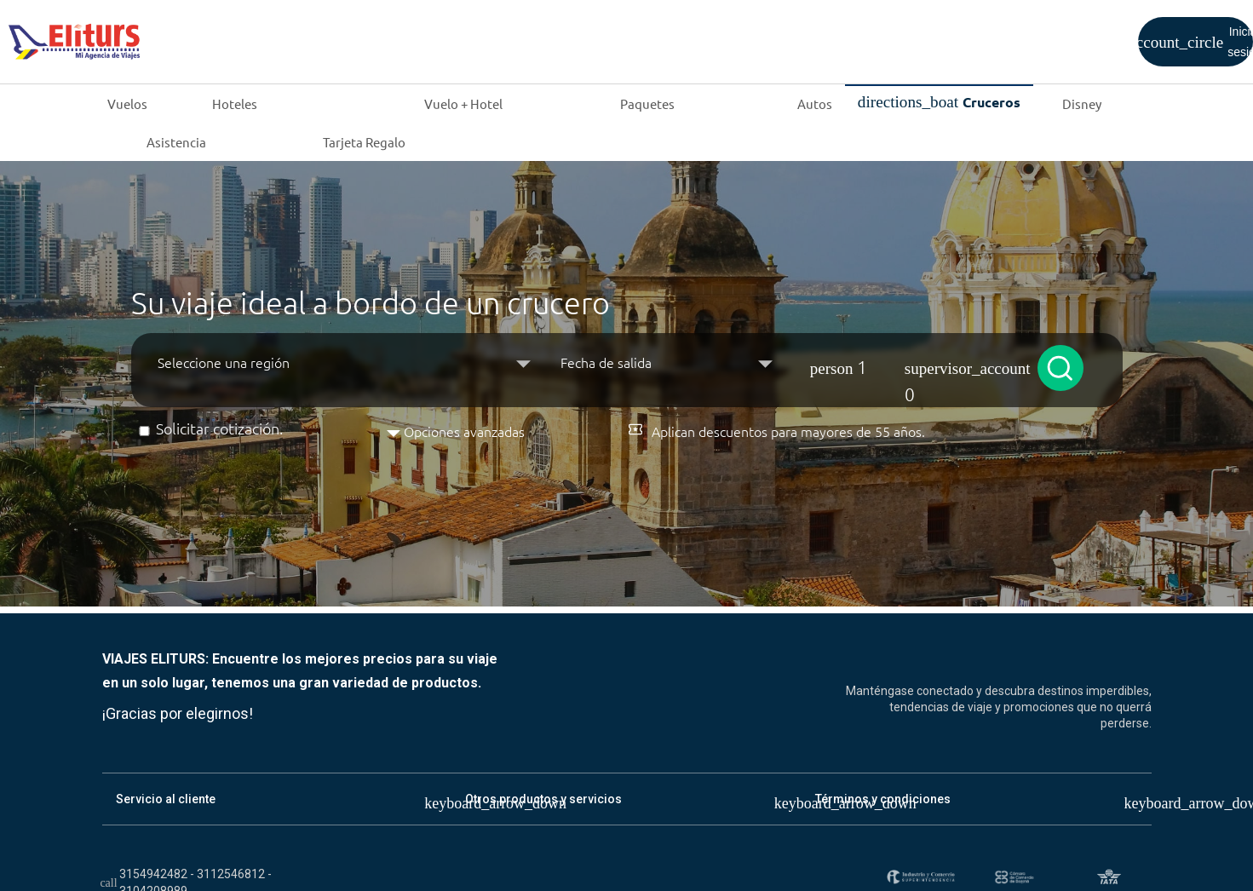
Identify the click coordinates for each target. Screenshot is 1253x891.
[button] (909, 362)
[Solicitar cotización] (144, 431)
